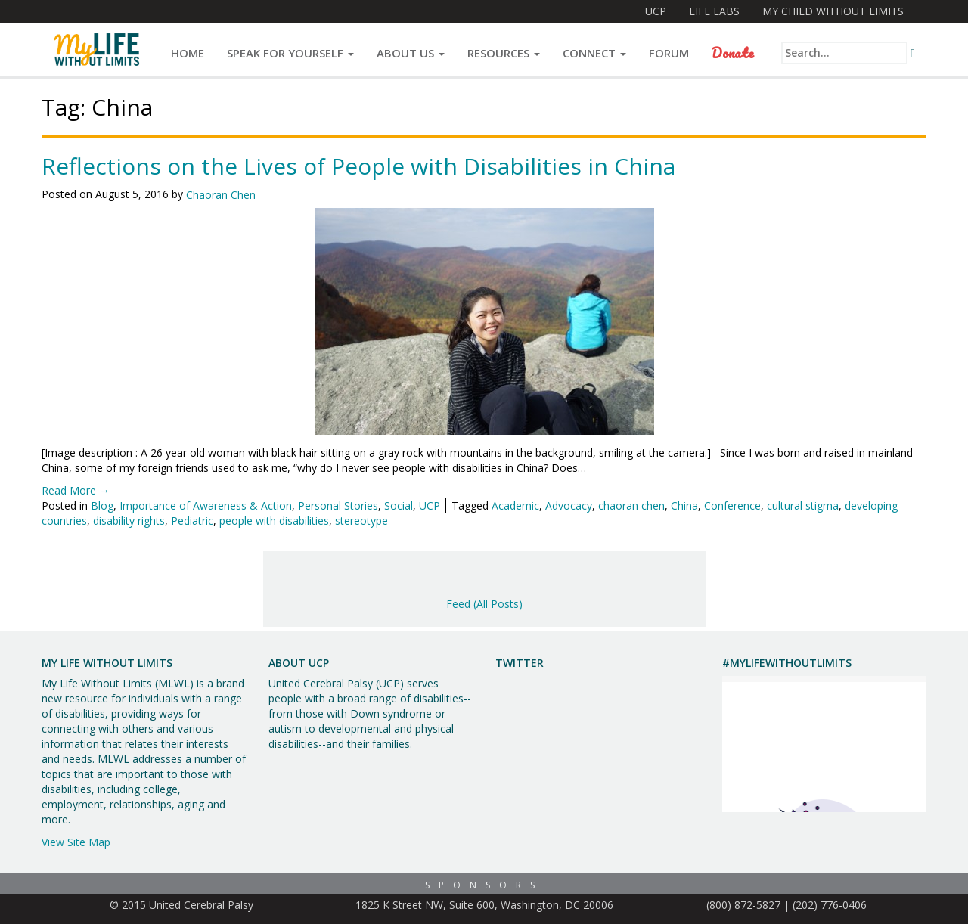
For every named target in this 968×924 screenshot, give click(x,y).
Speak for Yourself (290, 52)
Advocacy (568, 505)
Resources (503, 52)
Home (187, 52)
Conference (732, 505)
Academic (515, 505)
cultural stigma (803, 505)
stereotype (361, 520)
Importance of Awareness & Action (205, 505)
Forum (669, 52)
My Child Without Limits (833, 11)
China (684, 505)
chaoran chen (631, 505)
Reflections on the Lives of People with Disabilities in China (358, 165)
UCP (655, 11)
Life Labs (714, 11)
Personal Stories (338, 505)
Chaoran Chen (221, 195)
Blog (102, 505)
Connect (594, 52)
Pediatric (192, 520)
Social (398, 505)
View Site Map (76, 842)
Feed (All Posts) (484, 604)
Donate (733, 53)
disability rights (129, 520)
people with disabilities (274, 520)
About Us (411, 52)
